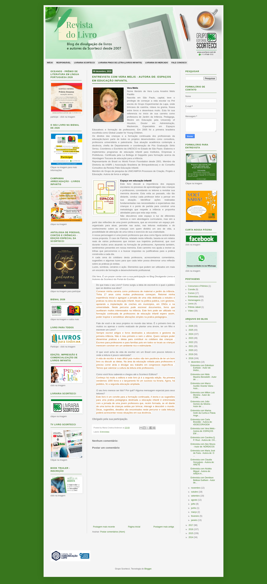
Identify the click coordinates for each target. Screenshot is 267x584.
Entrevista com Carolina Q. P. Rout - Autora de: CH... (204, 438)
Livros (191, 303)
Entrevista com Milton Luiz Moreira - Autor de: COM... (203, 395)
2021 (191, 346)
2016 (191, 529)
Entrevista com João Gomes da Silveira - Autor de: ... (201, 404)
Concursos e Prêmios (198, 286)
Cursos (191, 293)
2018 (191, 358)
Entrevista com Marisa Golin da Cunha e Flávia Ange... (203, 413)
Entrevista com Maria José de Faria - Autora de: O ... (203, 453)
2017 (191, 525)
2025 (191, 330)
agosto (194, 500)
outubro (195, 492)
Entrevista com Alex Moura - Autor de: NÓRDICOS (203, 445)
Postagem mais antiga (163, 527)
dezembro (196, 362)
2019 (191, 354)
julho (193, 504)
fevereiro (195, 516)
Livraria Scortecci (84, 63)
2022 (191, 342)
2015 (191, 533)
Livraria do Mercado (156, 63)
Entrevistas (104, 432)
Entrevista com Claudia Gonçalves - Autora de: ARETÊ (202, 462)
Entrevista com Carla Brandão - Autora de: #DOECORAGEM (201, 422)
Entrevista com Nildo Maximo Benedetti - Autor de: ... (204, 377)
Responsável (63, 63)
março (194, 512)
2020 (191, 350)
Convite (191, 289)
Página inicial (134, 527)
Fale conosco (179, 63)
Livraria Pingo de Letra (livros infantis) (120, 63)
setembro (195, 496)
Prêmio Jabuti (194, 307)
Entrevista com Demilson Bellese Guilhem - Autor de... (203, 480)
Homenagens (194, 300)
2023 (191, 338)
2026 (191, 326)
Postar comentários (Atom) (112, 532)
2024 (191, 334)
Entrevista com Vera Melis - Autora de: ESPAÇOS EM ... (203, 431)
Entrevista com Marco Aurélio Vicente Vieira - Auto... (202, 386)
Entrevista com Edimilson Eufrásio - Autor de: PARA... (202, 368)
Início (50, 63)
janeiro (194, 520)
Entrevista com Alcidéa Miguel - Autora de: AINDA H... (201, 471)
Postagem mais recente (104, 527)
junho (194, 508)
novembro (196, 488)
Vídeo (190, 311)
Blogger (147, 569)
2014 (191, 537)
